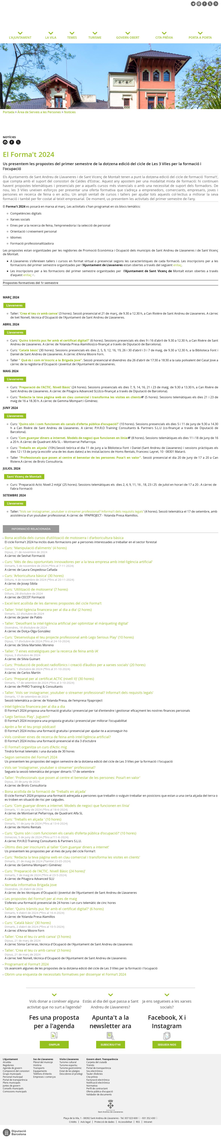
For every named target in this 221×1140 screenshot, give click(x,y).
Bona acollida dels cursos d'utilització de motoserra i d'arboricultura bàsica (64, 537)
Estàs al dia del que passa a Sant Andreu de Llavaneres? (110, 1004)
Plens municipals (11, 1082)
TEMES (72, 37)
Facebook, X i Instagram (167, 1021)
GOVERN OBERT (127, 37)
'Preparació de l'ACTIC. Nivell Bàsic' (45, 387)
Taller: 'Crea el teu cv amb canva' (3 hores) (38, 936)
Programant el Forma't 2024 (27, 964)
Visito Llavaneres (69, 1059)
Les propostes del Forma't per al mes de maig (41, 898)
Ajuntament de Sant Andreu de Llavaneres (33, 21)
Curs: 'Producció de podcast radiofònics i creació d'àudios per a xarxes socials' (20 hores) (75, 665)
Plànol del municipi (43, 1062)
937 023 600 (131, 1118)
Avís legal (86, 1121)
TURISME (94, 37)
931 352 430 (148, 1118)
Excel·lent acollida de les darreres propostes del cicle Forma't (53, 603)
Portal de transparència (15, 1079)
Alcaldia (7, 1062)
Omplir (54, 1045)
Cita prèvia (92, 1076)
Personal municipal (13, 1076)
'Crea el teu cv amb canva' (39, 313)
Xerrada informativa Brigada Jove (31, 884)
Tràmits (90, 1065)
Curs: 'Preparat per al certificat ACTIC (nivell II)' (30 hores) (49, 678)
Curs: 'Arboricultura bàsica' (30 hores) (34, 575)
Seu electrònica (94, 1070)
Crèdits (73, 1121)
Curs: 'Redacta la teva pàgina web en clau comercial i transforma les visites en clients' (72, 857)
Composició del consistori (16, 1070)
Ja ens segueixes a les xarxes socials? (167, 1004)
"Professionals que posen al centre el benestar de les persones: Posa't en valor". (80, 458)
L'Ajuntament (10, 1059)
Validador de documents (99, 1094)
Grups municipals (12, 1073)
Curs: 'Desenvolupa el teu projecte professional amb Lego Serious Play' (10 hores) (69, 637)
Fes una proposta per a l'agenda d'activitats (54, 1025)
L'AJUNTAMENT (20, 37)
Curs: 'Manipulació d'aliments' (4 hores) (36, 548)
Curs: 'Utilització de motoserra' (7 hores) (36, 589)
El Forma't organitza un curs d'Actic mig (36, 747)
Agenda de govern (12, 1067)
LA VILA (50, 37)
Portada (8, 112)
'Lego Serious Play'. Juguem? (27, 716)
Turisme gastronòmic (71, 1067)
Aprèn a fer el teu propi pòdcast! (30, 726)
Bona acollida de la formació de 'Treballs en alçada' (45, 791)
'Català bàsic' (28, 350)
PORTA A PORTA (200, 37)
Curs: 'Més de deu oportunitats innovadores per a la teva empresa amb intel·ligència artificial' (79, 561)
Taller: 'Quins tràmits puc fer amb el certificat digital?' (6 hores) (54, 909)
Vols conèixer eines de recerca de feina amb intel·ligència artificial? (58, 737)
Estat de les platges (70, 1070)
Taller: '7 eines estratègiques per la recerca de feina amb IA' (51, 651)
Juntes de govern (11, 1085)
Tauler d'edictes (94, 1073)
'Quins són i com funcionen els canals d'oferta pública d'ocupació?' (69, 424)
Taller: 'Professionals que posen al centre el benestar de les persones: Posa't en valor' (72, 777)
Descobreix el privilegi (71, 1073)
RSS (138, 1121)
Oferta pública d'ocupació (99, 1091)
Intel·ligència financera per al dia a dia (35, 706)
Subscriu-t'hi (111, 1045)
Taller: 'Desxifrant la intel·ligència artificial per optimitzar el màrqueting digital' (66, 623)
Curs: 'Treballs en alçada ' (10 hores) (33, 819)
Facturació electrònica (97, 1079)
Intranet (148, 1121)
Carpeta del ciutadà (96, 1062)
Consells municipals (13, 1088)
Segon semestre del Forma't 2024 (31, 757)
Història (37, 1065)
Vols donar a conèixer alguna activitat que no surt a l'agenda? (54, 1004)
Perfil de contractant (97, 1088)
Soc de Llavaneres (43, 1059)
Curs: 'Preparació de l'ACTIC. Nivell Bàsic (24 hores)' (45, 871)
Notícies (70, 112)
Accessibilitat (125, 1121)
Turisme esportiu (68, 1065)
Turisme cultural (68, 1062)
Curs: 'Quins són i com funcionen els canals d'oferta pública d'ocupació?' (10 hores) (70, 833)
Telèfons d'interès (42, 1073)
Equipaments (40, 1070)
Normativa (91, 1085)
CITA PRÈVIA (164, 37)
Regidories (8, 1065)
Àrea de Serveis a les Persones (39, 112)
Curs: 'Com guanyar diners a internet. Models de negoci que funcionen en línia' (67, 805)
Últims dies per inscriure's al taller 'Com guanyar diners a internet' (57, 847)
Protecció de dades (104, 1121)
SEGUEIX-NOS (167, 1045)
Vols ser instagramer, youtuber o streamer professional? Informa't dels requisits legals (81, 511)
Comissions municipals (15, 1091)
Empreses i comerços (44, 1076)
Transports (39, 1067)
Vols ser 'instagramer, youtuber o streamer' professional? (50, 767)
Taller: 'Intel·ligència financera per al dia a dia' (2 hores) (48, 609)
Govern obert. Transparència (102, 1059)
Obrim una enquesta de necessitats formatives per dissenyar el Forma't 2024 (65, 974)
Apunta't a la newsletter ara (110, 1021)
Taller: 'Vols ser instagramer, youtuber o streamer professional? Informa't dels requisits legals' (79, 692)
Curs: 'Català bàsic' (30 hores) (28, 922)
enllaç (177, 265)
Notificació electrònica (98, 1082)
